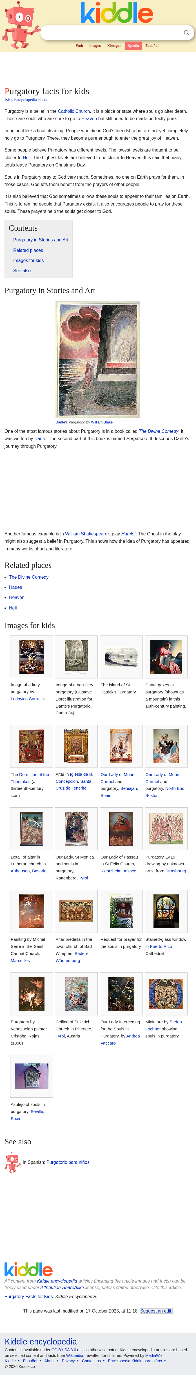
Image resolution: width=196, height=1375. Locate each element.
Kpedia (133, 46)
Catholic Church (74, 111)
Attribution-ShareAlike (62, 1287)
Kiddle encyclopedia (57, 1281)
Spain (106, 795)
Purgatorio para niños (68, 1162)
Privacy (68, 1361)
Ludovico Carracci (27, 698)
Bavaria (39, 870)
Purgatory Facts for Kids (29, 1296)
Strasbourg (175, 870)
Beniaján (129, 788)
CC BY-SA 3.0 (64, 1350)
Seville (37, 1111)
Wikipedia (74, 1355)
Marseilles (20, 960)
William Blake (102, 422)
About (49, 1361)
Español (152, 46)
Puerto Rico (161, 946)
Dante (60, 422)
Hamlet (128, 533)
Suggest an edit (155, 1311)
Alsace (130, 870)
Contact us (91, 1361)
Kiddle (10, 1361)
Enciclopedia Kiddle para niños (135, 1361)
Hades (15, 587)
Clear (175, 33)
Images (95, 46)
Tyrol (83, 877)
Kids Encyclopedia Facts (26, 99)
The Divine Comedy (159, 431)
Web (79, 46)
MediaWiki (154, 1355)
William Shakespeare (86, 533)
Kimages (114, 46)
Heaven (89, 118)
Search (186, 32)
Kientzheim (111, 870)
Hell (27, 157)
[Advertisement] (98, 67)
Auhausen (20, 870)
